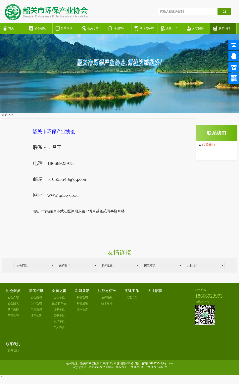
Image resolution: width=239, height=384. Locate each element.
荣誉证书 (13, 315)
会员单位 (59, 321)
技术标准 (107, 303)
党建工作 (132, 291)
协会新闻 (36, 297)
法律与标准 (107, 291)
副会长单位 (59, 303)
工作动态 (36, 303)
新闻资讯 (36, 291)
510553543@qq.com (161, 363)
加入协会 (59, 327)
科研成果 (82, 303)
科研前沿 (82, 291)
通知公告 (36, 315)
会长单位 (59, 297)
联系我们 (208, 145)
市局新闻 (36, 309)
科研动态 (82, 297)
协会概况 (13, 291)
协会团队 (13, 303)
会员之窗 (59, 291)
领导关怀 (13, 309)
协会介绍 (13, 297)
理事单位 (59, 309)
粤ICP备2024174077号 (154, 367)
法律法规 (107, 297)
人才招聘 (155, 291)
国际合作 (82, 309)
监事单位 (59, 315)
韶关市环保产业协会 (101, 367)
